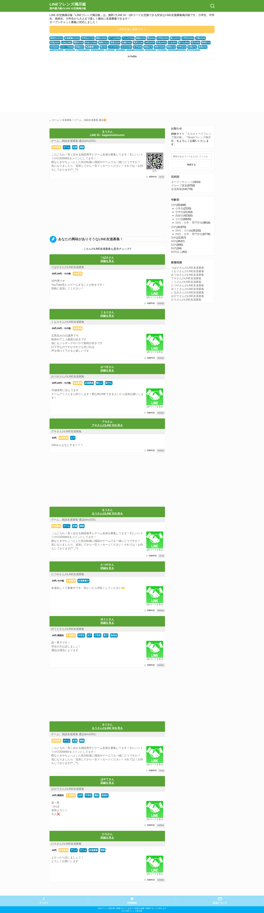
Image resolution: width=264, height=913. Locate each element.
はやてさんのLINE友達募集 (67, 788)
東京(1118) (123, 43)
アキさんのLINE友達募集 (66, 431)
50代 (174, 244)
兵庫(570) (175, 47)
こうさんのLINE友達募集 (186, 281)
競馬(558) (185, 47)
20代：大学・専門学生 (189, 234)
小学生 (97, 635)
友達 (75, 147)
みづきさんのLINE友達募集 (67, 376)
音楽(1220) (101, 43)
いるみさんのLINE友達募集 (187, 292)
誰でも (108, 383)
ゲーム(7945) (111, 38)
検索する (191, 164)
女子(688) (123, 47)
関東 (103, 850)
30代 (54, 850)
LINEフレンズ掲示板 (68, 6)
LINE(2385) (55, 43)
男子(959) (178, 43)
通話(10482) (99, 38)
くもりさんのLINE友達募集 (67, 321)
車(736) (91, 47)
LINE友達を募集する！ (132, 29)
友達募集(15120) (71, 38)
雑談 (82, 147)
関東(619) (155, 47)
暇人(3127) (169, 38)
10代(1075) (135, 43)
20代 (174, 227)
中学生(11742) (86, 38)
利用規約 (132, 903)
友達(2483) (204, 38)
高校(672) (133, 47)
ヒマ (73, 438)
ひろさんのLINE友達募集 (66, 843)
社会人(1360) (78, 43)
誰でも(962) (168, 43)
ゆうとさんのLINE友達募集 (67, 629)
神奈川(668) (144, 47)
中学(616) (165, 47)
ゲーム (66, 147)
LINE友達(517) (197, 47)
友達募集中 (83, 580)
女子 (89, 635)
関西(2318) (66, 43)
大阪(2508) (194, 38)
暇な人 (99, 383)
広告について (220, 903)
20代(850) (198, 43)
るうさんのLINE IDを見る (107, 513)
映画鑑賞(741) (80, 47)
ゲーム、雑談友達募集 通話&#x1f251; (73, 140)
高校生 (114, 635)
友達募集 (56, 147)
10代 (80, 795)
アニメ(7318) (124, 38)
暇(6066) (146, 38)
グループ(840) (56, 47)
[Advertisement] (90, 86)
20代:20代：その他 (61, 273)
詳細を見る (107, 261)
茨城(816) (68, 47)
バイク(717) (101, 47)
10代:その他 (58, 580)
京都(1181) (112, 43)
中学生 (81, 635)
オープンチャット (182, 182)
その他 (179, 219)
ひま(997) (157, 43)
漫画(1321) (90, 43)
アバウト (44, 903)
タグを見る (132, 56)
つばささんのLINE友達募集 (67, 267)
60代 (174, 248)
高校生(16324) (56, 38)
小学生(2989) (181, 38)
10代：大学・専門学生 (189, 222)
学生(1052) (146, 43)
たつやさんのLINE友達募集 (67, 574)
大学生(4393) (157, 38)
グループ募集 (179, 185)
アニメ (74, 850)
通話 (96, 795)
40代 (54, 438)
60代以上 (176, 251)
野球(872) (189, 43)
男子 (106, 635)
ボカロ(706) (113, 47)
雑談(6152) (136, 38)
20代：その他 (183, 230)
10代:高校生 (58, 635)
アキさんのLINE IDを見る (107, 425)
